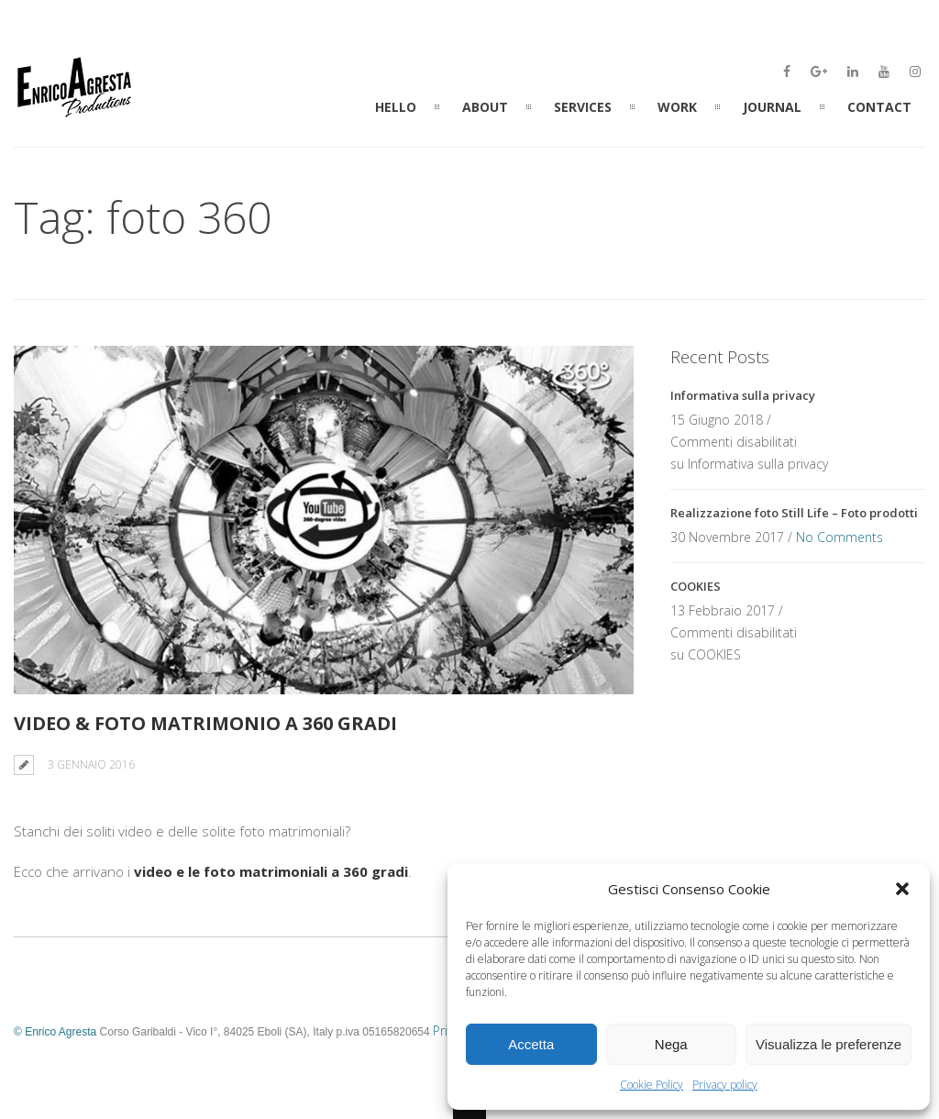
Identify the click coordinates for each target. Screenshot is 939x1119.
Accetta (531, 1044)
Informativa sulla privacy (742, 395)
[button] (902, 889)
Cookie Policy (651, 1084)
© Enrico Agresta (55, 1031)
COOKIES (695, 586)
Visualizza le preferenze (828, 1044)
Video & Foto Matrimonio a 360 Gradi (205, 723)
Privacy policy (724, 1084)
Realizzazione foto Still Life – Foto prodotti (794, 512)
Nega (671, 1044)
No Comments (839, 537)
